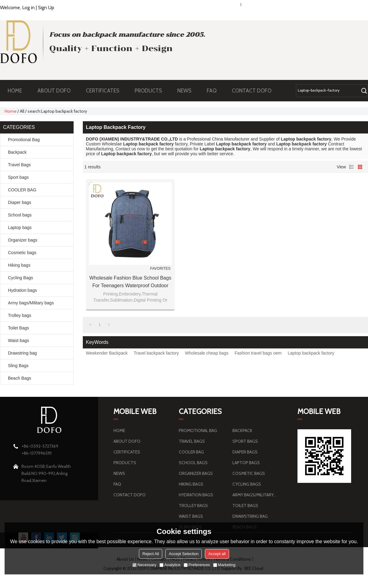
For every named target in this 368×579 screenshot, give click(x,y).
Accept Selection (183, 553)
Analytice (170, 564)
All (22, 111)
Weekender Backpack (107, 353)
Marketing (224, 564)
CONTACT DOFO (251, 91)
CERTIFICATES (102, 91)
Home (11, 111)
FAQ (215, 90)
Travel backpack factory (156, 353)
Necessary (144, 564)
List (351, 167)
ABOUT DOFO (57, 90)
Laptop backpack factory (311, 353)
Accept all (216, 553)
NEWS (187, 90)
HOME (15, 91)
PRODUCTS (151, 90)
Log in (28, 7)
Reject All (150, 553)
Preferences (197, 564)
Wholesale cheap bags (206, 353)
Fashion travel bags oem (258, 353)
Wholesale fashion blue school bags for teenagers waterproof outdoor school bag (130, 282)
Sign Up (46, 7)
